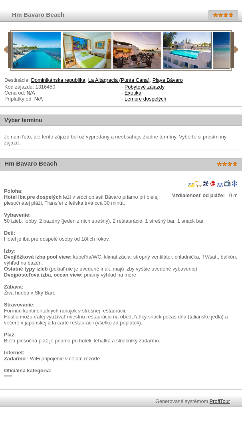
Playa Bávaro (168, 80)
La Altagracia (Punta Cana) (119, 80)
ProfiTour (220, 401)
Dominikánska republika (58, 80)
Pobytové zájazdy (145, 87)
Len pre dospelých (146, 99)
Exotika (133, 93)
